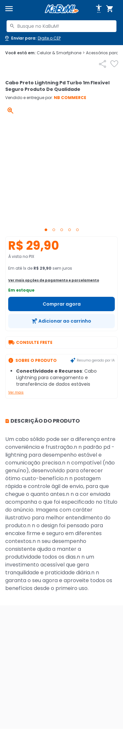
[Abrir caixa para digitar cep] (32, 38)
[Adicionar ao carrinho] (61, 321)
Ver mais (16, 392)
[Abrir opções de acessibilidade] (99, 9)
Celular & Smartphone (61, 53)
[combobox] (61, 26)
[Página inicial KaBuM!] (61, 9)
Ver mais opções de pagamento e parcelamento (53, 280)
